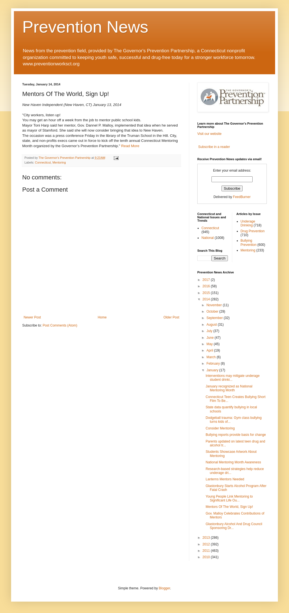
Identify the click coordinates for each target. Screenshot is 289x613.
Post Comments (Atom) (60, 325)
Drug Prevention (253, 231)
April (210, 350)
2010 (207, 557)
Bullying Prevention (248, 242)
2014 (207, 299)
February (213, 363)
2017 (207, 280)
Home (102, 317)
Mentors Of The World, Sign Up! (229, 507)
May (210, 344)
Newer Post (32, 317)
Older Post (171, 317)
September (215, 318)
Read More (130, 146)
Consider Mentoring (220, 428)
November (214, 305)
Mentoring (59, 162)
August (212, 325)
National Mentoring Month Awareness (233, 462)
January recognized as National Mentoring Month (229, 388)
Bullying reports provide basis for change (236, 435)
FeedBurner (241, 197)
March (211, 357)
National (207, 238)
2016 (207, 286)
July (209, 331)
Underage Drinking (248, 223)
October (212, 311)
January (212, 370)
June (210, 338)
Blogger (164, 588)
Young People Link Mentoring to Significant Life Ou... (229, 498)
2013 (207, 538)
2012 (207, 544)
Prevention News (85, 27)
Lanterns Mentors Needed (225, 479)
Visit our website (209, 134)
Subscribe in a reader (214, 147)
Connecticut (43, 162)
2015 (207, 293)
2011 (207, 551)
